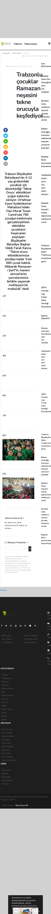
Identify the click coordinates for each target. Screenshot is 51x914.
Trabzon (18, 43)
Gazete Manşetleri (9, 760)
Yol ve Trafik (6, 732)
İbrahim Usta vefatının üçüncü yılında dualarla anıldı (45, 110)
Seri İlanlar (6, 753)
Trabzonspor (30, 43)
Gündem (5, 685)
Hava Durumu (7, 729)
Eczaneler (5, 739)
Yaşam (4, 716)
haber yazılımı (21, 799)
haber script (17, 802)
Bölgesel (5, 681)
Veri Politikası (7, 642)
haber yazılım (5, 802)
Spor (3, 692)
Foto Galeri (16, 53)
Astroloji (4, 784)
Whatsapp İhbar (31, 639)
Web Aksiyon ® (21, 805)
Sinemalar (5, 750)
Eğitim (4, 719)
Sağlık (4, 705)
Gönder (30, 549)
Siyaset (4, 699)
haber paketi (32, 799)
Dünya (4, 712)
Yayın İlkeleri (6, 639)
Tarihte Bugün (7, 746)
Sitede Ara (5, 770)
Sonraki (3, 590)
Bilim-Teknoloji (7, 695)
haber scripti (43, 799)
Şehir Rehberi (7, 756)
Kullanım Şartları (31, 635)
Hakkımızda (6, 635)
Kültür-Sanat (6, 709)
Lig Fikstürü (6, 743)
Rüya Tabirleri (7, 780)
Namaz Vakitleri (8, 736)
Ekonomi (5, 702)
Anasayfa (6, 53)
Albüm (26, 53)
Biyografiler (6, 777)
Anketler (5, 773)
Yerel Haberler (7, 688)
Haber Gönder (30, 642)
